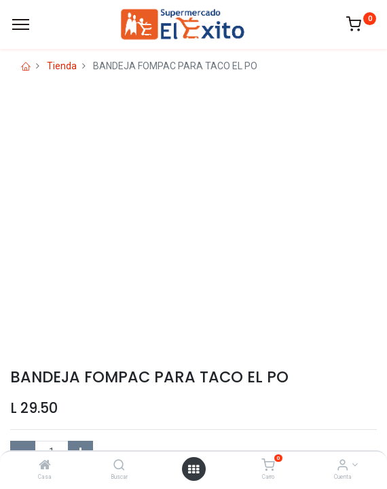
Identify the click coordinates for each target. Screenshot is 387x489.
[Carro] (267, 465)
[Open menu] (193, 469)
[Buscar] (119, 465)
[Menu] (21, 24)
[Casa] (45, 465)
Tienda (62, 65)
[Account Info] (342, 465)
